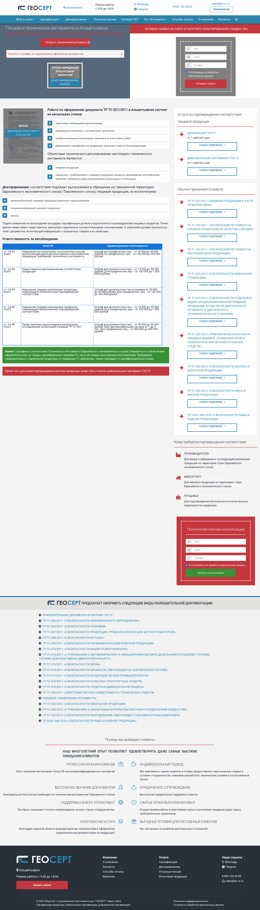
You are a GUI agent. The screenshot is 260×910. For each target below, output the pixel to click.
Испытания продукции (173, 876)
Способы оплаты (182, 19)
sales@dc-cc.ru (221, 3)
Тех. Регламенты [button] (155, 19)
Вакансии (109, 876)
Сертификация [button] (50, 19)
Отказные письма (105, 19)
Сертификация (168, 862)
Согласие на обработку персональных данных (198, 905)
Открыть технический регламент (68, 42)
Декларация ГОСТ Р (201, 133)
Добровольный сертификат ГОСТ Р (213, 158)
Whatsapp (141, 4)
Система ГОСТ (130, 19)
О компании (205, 19)
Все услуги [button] (25, 19)
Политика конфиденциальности (190, 901)
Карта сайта (114, 901)
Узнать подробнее (212, 145)
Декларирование (169, 866)
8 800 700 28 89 (182, 6)
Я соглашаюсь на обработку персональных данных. (202, 74)
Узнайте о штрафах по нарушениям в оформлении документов (45, 53)
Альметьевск (73, 7)
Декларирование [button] (77, 19)
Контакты (224, 19)
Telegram (141, 9)
